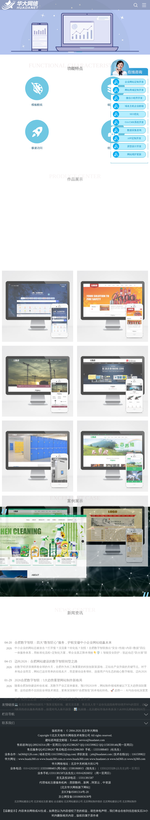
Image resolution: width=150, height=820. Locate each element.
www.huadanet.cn (99, 759)
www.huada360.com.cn (52, 759)
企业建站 (58, 801)
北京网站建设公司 (23, 801)
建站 (51, 801)
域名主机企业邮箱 (134, 106)
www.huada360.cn (28, 759)
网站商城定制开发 (134, 90)
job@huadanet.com (101, 754)
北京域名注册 (41, 801)
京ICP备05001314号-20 (74, 792)
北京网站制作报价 (92, 801)
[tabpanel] (75, 27)
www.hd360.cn (118, 759)
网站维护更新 (134, 154)
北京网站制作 (129, 801)
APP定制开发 (134, 138)
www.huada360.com (77, 759)
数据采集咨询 (134, 130)
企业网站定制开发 (134, 82)
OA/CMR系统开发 (134, 122)
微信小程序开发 (134, 98)
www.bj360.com (136, 759)
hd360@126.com (28, 754)
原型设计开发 (134, 146)
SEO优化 (134, 114)
